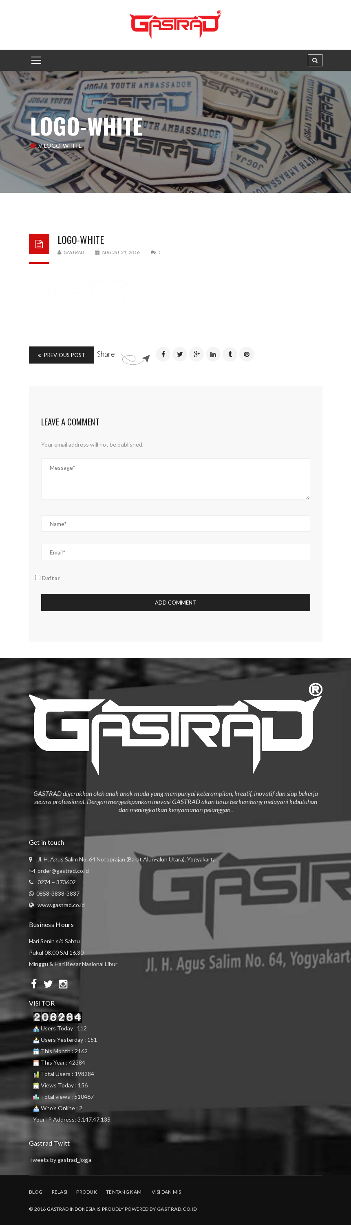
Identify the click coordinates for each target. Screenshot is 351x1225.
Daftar (47, 577)
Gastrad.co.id (177, 1209)
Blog (36, 1192)
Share (106, 353)
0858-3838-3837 (57, 893)
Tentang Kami (124, 1192)
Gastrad (70, 252)
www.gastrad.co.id (61, 904)
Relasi (60, 1192)
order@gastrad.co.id (63, 870)
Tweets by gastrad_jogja (60, 1159)
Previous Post (61, 355)
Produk (86, 1192)
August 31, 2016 (118, 252)
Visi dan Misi (167, 1192)
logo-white (80, 239)
